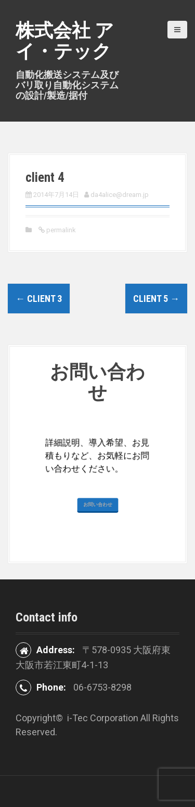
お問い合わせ (97, 590)
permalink (60, 230)
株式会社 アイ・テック (65, 41)
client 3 (39, 298)
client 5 (156, 298)
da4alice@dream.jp (119, 195)
